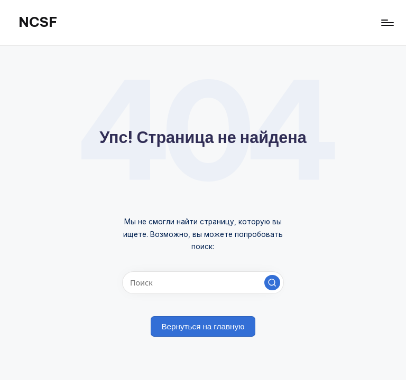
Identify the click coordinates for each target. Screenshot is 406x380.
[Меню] (386, 23)
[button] (272, 283)
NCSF (38, 22)
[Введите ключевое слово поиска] (202, 282)
